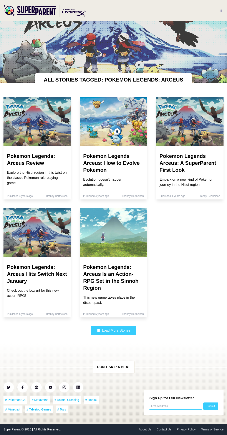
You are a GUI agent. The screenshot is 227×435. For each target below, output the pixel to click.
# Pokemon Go (15, 400)
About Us (145, 429)
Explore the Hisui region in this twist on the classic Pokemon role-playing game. (37, 178)
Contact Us (163, 429)
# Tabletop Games (39, 409)
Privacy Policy (186, 429)
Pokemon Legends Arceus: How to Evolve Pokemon (111, 163)
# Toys (61, 409)
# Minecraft (12, 409)
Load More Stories (113, 330)
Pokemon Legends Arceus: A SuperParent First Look (187, 163)
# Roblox (91, 400)
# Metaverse (40, 400)
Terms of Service (212, 429)
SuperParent (12, 429)
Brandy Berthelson (57, 196)
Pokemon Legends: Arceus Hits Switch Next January (37, 274)
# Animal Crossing (67, 400)
